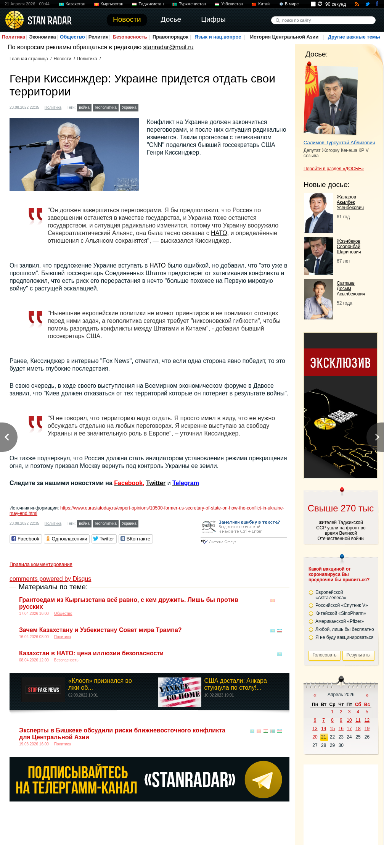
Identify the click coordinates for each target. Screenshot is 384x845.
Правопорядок (170, 37)
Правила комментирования (41, 564)
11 (357, 720)
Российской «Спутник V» (341, 605)
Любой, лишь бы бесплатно (344, 629)
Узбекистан (232, 4)
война (84, 107)
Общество (72, 37)
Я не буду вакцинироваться (344, 637)
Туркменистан (192, 4)
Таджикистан (151, 4)
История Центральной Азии (284, 37)
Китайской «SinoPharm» (340, 613)
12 (367, 720)
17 (349, 728)
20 (314, 737)
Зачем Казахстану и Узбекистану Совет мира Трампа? (100, 630)
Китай (264, 4)
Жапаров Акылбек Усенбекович (350, 202)
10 (349, 720)
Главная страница (29, 58)
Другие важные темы (354, 37)
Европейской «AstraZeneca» (330, 595)
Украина (129, 107)
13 (314, 728)
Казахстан (75, 4)
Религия (98, 37)
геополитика (106, 107)
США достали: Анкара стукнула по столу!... (235, 684)
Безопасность (130, 37)
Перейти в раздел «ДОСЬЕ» (334, 168)
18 (357, 728)
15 (332, 728)
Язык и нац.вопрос (218, 37)
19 (367, 728)
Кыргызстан (112, 4)
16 (341, 728)
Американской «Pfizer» (339, 621)
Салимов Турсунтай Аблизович (339, 142)
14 (323, 728)
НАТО (219, 233)
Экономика (42, 37)
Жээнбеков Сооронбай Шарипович (349, 247)
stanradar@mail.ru (168, 47)
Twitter (155, 483)
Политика (13, 37)
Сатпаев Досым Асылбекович (351, 289)
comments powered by (50, 579)
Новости (62, 58)
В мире (292, 4)
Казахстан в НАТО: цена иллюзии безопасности (91, 653)
